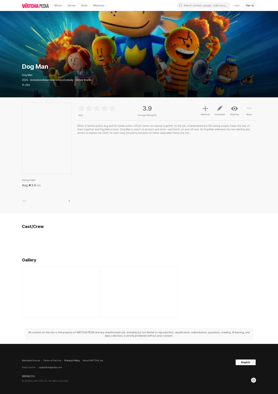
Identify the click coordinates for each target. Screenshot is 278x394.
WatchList (205, 110)
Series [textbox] (72, 5)
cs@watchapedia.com (50, 367)
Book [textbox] (84, 5)
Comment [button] (220, 112)
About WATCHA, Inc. (93, 360)
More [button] (249, 112)
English (245, 362)
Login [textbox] (237, 5)
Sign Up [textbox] (250, 5)
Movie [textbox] (58, 5)
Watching (234, 110)
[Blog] (253, 380)
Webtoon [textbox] (98, 5)
